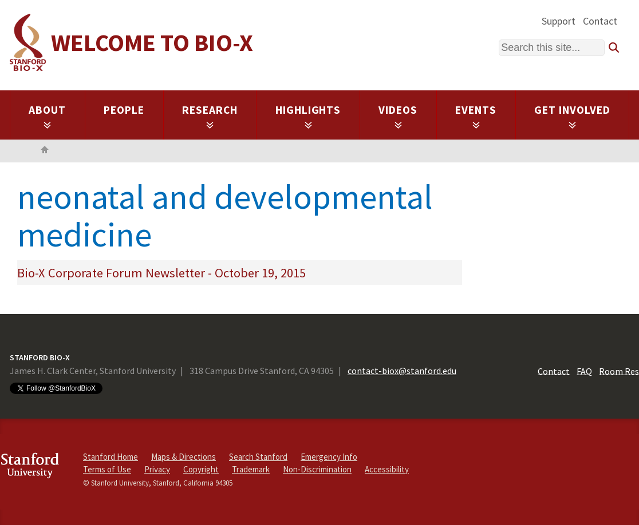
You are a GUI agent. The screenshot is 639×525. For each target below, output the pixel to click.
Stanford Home (110, 456)
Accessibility (387, 469)
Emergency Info (329, 456)
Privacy (157, 469)
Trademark (251, 469)
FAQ (584, 370)
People (124, 110)
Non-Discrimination (317, 469)
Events (475, 116)
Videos (397, 116)
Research (210, 116)
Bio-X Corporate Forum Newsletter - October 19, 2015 (161, 273)
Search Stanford (258, 456)
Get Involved (572, 116)
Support (558, 20)
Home (45, 151)
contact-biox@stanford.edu (402, 370)
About (47, 116)
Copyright (201, 469)
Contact (600, 20)
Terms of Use (107, 469)
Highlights (308, 116)
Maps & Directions (183, 456)
